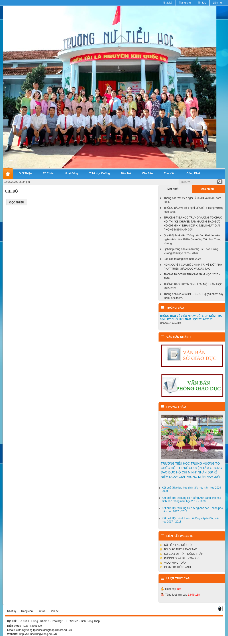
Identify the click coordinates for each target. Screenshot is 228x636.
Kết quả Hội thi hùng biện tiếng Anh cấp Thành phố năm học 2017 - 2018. (192, 510)
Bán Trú (126, 173)
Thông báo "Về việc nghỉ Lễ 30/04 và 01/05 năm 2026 (192, 200)
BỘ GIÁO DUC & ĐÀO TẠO (180, 549)
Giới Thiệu (25, 173)
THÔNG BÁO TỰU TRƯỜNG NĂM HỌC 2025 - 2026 (192, 276)
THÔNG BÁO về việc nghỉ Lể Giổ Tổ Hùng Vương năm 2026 (193, 209)
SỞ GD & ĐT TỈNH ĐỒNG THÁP (183, 553)
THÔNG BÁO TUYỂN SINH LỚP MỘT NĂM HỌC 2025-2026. (193, 286)
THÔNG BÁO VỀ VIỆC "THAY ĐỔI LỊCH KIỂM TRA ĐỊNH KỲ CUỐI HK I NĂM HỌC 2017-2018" (191, 317)
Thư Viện (169, 173)
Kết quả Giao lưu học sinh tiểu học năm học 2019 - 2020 (192, 489)
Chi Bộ (11, 191)
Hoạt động (71, 173)
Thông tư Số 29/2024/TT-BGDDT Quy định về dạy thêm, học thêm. (193, 296)
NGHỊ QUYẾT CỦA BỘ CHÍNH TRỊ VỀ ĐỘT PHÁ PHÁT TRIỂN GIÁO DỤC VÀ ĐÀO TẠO (193, 266)
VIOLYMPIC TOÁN (175, 562)
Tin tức (202, 2)
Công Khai (193, 173)
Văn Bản (147, 173)
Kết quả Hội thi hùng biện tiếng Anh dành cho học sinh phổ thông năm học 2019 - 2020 (191, 499)
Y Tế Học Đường (99, 173)
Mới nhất (172, 189)
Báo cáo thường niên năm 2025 (182, 258)
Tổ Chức (48, 173)
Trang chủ (185, 2)
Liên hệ (217, 2)
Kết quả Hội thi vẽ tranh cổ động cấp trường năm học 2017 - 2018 (191, 520)
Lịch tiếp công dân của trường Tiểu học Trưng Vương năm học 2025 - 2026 (191, 251)
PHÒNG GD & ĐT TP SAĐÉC (182, 558)
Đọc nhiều (207, 189)
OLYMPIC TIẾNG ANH (177, 567)
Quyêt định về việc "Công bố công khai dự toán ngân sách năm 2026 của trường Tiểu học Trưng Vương (192, 239)
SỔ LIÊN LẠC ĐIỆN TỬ (178, 545)
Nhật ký (167, 2)
